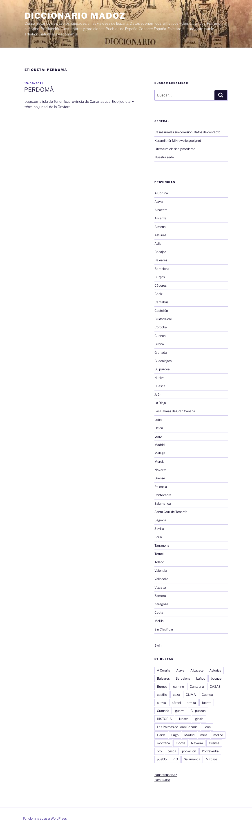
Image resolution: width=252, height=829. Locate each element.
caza (176, 694)
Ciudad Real (163, 319)
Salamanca (162, 503)
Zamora (160, 596)
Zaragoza (161, 604)
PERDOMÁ (39, 89)
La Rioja (160, 403)
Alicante (160, 218)
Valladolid (161, 579)
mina (203, 735)
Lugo (158, 436)
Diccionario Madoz (75, 16)
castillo (162, 694)
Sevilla (159, 528)
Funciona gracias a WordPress (45, 818)
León (158, 419)
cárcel (176, 703)
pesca (171, 751)
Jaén (157, 394)
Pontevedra (162, 495)
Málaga (159, 453)
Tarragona (161, 545)
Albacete (160, 210)
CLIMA (191, 694)
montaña (163, 743)
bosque (216, 678)
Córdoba (160, 327)
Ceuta (158, 612)
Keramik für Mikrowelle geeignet (177, 140)
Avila (157, 243)
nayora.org (162, 779)
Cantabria (161, 302)
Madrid (159, 445)
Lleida (158, 428)
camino (178, 686)
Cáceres (160, 285)
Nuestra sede (164, 157)
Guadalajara (163, 361)
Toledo (159, 562)
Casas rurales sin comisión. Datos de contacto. (187, 132)
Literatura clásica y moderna (174, 149)
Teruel (158, 554)
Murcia (159, 461)
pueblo (162, 759)
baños (200, 678)
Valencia (160, 570)
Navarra (160, 470)
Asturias (160, 235)
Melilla (159, 621)
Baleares (160, 260)
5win (157, 645)
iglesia (198, 719)
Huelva (159, 378)
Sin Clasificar (163, 629)
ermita (191, 703)
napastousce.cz (165, 775)
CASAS (215, 686)
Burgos (159, 277)
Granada (160, 352)
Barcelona (161, 269)
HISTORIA (164, 719)
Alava (158, 201)
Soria (158, 537)
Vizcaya (160, 587)
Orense (159, 478)
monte (180, 743)
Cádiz (158, 294)
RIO (175, 759)
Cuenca (160, 336)
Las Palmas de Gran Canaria (174, 411)
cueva (161, 703)
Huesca (159, 386)
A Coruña (161, 193)
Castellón (161, 310)
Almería (160, 227)
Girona (159, 344)
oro (159, 751)
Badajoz (160, 252)
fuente (206, 703)
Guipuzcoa (162, 369)
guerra (180, 711)
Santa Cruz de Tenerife (170, 512)
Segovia (160, 520)
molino (218, 735)
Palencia (160, 487)
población (189, 751)
